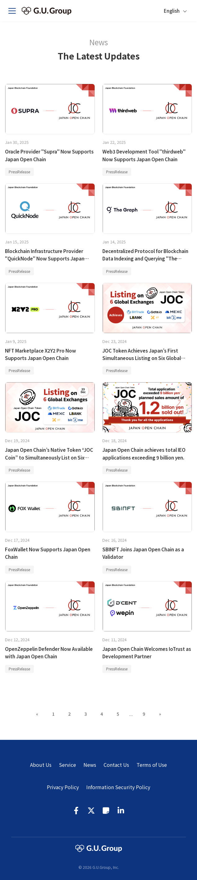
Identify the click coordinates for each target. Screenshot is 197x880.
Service (67, 764)
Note (106, 810)
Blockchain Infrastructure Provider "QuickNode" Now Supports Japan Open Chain (44, 258)
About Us (40, 764)
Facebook (76, 810)
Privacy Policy (63, 787)
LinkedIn (121, 810)
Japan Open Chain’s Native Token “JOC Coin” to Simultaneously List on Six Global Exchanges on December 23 (49, 457)
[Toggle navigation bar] (14, 11)
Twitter (91, 810)
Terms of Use (152, 764)
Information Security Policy (118, 787)
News (89, 764)
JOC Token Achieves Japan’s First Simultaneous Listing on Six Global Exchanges (141, 358)
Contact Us (116, 764)
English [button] (172, 10)
